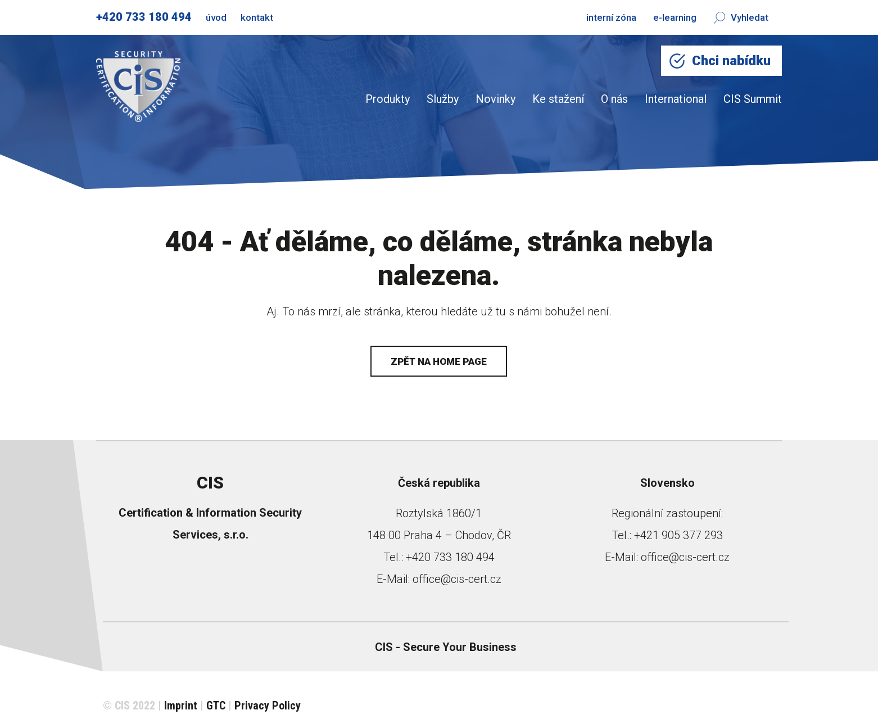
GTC (215, 705)
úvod (216, 17)
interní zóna (611, 17)
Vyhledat (740, 17)
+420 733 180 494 (144, 17)
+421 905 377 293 (678, 535)
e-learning (674, 17)
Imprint (180, 705)
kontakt (257, 17)
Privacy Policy (267, 705)
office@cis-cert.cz (457, 579)
